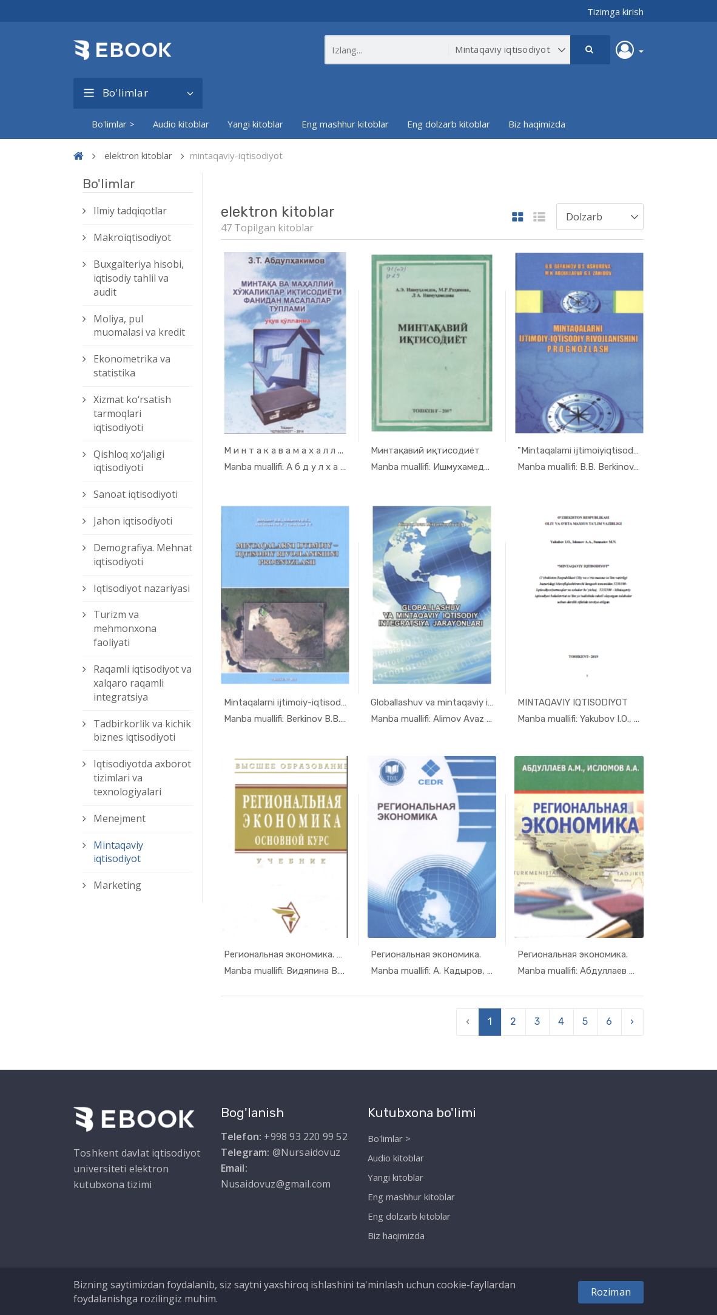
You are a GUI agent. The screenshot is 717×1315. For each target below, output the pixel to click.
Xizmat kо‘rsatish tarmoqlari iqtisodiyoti (132, 413)
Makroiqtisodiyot (132, 237)
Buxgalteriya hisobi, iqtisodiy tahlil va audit (138, 278)
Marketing (117, 885)
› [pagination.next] (632, 1021)
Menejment (119, 818)
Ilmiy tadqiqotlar (130, 210)
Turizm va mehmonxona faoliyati (125, 628)
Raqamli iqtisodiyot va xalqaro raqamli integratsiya (142, 683)
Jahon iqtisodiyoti (132, 521)
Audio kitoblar (181, 124)
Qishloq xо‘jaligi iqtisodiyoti (128, 461)
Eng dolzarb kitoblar (448, 124)
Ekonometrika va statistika (131, 365)
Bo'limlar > (113, 124)
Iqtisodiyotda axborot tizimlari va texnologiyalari (142, 777)
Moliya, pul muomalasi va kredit (139, 325)
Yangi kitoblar (255, 124)
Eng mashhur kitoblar (345, 124)
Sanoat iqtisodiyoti (135, 494)
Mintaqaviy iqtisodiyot (118, 852)
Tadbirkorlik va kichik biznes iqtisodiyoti (142, 730)
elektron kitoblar (138, 155)
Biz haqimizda (536, 124)
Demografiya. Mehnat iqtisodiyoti (142, 554)
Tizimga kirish (615, 11)
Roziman (611, 1292)
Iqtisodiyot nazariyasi (141, 588)
